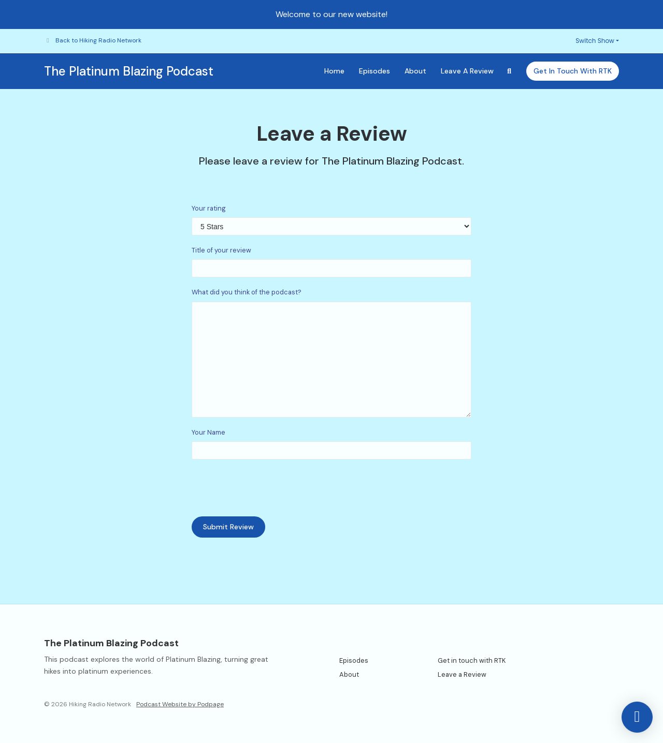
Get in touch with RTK (573, 71)
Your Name (208, 432)
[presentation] (270, 488)
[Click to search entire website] (509, 71)
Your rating (209, 208)
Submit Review (228, 526)
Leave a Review (467, 71)
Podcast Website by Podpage (180, 704)
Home (334, 71)
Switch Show (594, 40)
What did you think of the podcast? (246, 292)
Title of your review (221, 250)
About (415, 71)
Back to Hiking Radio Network (98, 40)
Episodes (374, 71)
